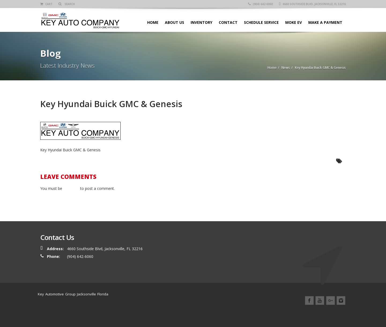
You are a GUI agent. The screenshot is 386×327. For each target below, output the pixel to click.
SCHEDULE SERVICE (261, 22)
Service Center (270, 312)
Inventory (201, 22)
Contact (228, 22)
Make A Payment (325, 22)
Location (312, 312)
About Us (174, 22)
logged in (71, 188)
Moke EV (293, 22)
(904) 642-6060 (260, 4)
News (294, 312)
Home (152, 22)
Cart (46, 4)
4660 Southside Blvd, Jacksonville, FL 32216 (312, 4)
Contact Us (335, 312)
